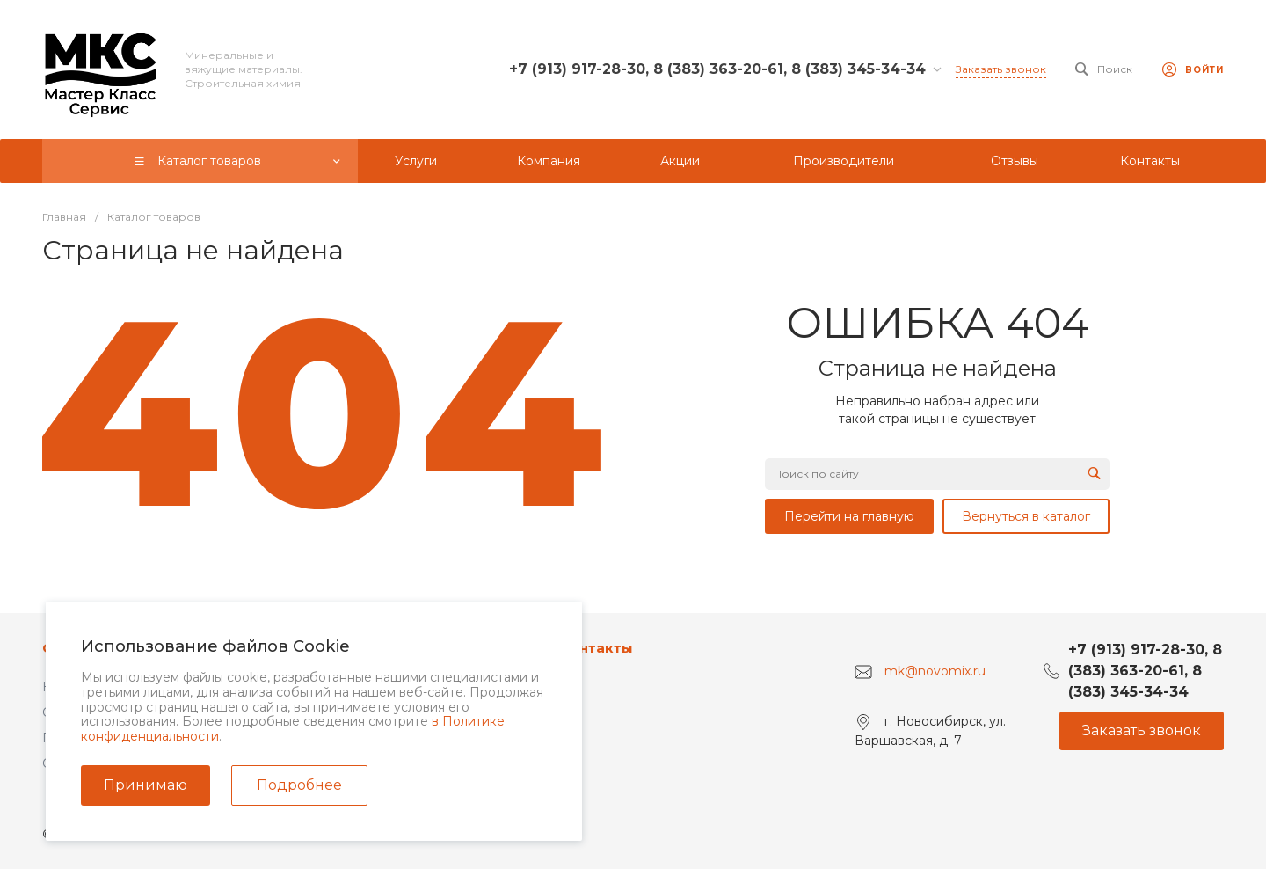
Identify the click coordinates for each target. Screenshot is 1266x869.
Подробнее (299, 785)
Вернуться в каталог (1026, 516)
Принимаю (145, 785)
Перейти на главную (849, 516)
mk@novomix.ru (935, 671)
